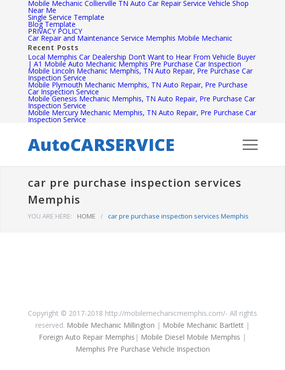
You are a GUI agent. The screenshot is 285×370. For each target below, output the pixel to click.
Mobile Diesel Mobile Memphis (190, 337)
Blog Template (52, 24)
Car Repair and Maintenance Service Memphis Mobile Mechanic (130, 38)
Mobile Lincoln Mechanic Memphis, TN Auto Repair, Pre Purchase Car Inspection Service (140, 74)
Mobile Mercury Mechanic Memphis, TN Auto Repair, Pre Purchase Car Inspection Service (142, 116)
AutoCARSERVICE (101, 144)
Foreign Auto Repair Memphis (87, 337)
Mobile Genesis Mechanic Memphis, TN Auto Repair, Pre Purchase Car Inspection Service (141, 102)
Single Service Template (66, 17)
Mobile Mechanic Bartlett (203, 325)
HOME (86, 216)
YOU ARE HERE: (50, 216)
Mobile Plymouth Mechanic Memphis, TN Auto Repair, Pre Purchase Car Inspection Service (138, 88)
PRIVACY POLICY (55, 31)
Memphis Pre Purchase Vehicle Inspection (143, 349)
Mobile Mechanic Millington (111, 325)
